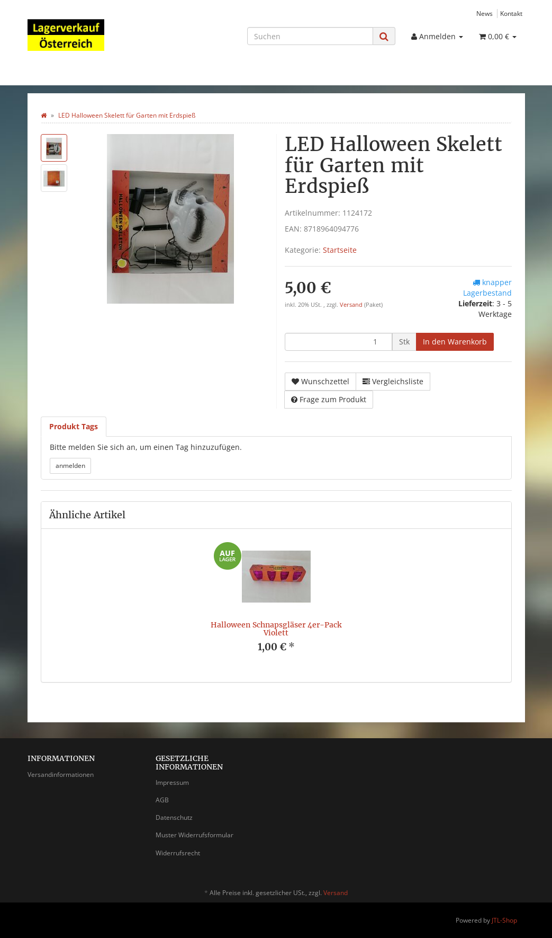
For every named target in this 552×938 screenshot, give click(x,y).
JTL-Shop (504, 920)
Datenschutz (174, 817)
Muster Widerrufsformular (194, 834)
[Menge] (338, 342)
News (484, 13)
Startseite (340, 250)
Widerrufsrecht (178, 852)
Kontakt (511, 13)
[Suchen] (310, 36)
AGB (162, 799)
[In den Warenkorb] (455, 342)
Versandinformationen (61, 774)
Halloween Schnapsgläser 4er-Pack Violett (276, 629)
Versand (352, 304)
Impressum (172, 782)
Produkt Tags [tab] (73, 426)
